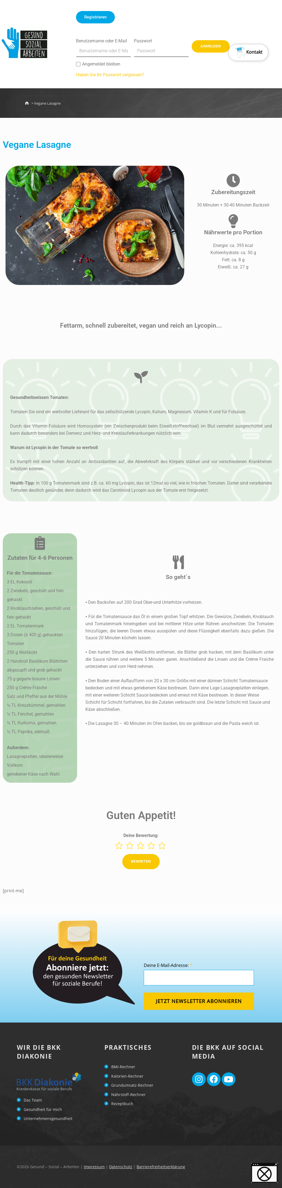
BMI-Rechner (123, 1066)
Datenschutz (120, 1166)
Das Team (33, 1100)
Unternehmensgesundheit (48, 1118)
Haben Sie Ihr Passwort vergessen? (110, 74)
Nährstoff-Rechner (128, 1094)
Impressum (94, 1166)
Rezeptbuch (122, 1103)
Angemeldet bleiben (98, 64)
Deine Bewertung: (141, 835)
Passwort (161, 47)
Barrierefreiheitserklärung (161, 1166)
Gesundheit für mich (43, 1109)
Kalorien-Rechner (127, 1076)
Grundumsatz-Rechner (132, 1085)
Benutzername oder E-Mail (103, 47)
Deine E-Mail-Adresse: (168, 965)
